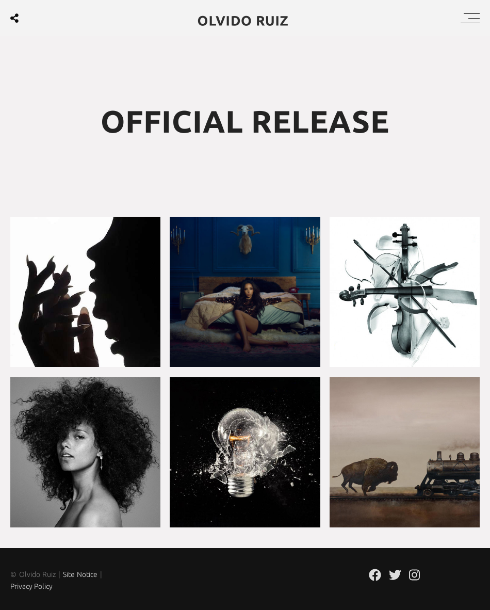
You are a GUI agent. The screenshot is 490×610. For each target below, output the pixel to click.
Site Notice (80, 574)
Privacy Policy (31, 586)
